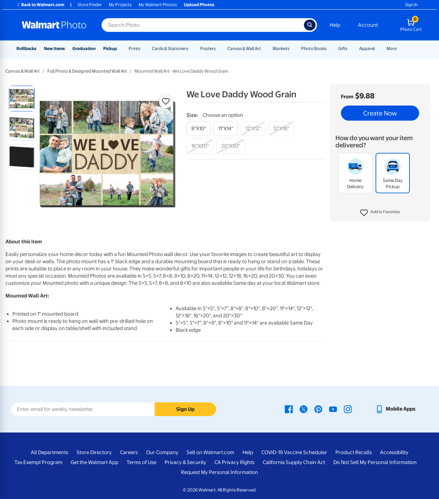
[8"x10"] (199, 128)
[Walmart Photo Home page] (54, 25)
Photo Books (314, 48)
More (392, 48)
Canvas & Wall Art (244, 48)
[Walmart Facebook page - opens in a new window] (289, 409)
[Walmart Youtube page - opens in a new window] (333, 409)
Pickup (110, 48)
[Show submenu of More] (400, 48)
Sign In (411, 4)
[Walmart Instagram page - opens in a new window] (348, 409)
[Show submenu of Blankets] (292, 48)
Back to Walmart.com (40, 4)
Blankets (281, 48)
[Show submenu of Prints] (143, 48)
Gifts (342, 48)
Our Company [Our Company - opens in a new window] (162, 452)
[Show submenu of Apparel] (378, 48)
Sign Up (185, 409)
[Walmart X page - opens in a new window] (303, 409)
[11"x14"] (226, 128)
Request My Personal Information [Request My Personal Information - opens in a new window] (219, 472)
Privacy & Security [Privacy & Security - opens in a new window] (185, 462)
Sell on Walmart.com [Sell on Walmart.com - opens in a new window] (210, 452)
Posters (208, 48)
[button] (380, 213)
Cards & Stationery (170, 48)
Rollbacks (26, 48)
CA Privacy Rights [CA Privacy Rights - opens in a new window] (234, 462)
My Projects (120, 4)
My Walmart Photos (158, 4)
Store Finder (90, 4)
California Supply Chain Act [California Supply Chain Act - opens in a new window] (294, 462)
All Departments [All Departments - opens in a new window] (49, 452)
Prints (134, 48)
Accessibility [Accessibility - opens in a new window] (394, 452)
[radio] (22, 98)
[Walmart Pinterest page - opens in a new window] (318, 409)
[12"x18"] (281, 128)
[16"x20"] (200, 146)
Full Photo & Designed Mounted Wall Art (87, 71)
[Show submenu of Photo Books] (330, 48)
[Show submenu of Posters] (219, 48)
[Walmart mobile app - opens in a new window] (395, 409)
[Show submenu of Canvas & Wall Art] (264, 48)
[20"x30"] (230, 146)
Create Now (380, 113)
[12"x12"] (253, 128)
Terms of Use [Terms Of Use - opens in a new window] (141, 462)
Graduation (84, 48)
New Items (54, 48)
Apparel (367, 48)
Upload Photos (199, 4)
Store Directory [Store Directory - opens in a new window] (94, 452)
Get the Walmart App (94, 462)
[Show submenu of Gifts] (350, 48)
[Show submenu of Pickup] (120, 48)
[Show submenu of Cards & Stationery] (192, 48)
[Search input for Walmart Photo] (203, 25)
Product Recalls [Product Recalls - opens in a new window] (353, 452)
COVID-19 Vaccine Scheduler (294, 452)
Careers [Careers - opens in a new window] (129, 452)
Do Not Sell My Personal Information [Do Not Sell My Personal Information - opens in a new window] (375, 462)
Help (335, 25)
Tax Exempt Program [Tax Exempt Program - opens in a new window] (38, 462)
